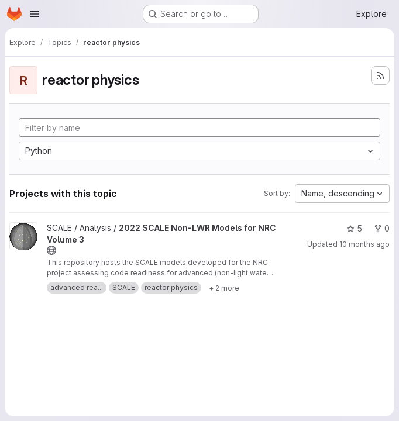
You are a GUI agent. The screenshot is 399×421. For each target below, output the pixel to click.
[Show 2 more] (224, 288)
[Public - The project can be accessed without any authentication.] (51, 250)
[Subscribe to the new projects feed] (380, 75)
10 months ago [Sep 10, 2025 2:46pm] (364, 244)
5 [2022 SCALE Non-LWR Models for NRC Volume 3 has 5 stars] (354, 228)
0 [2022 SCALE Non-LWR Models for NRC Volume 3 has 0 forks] (382, 228)
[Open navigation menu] (34, 14)
